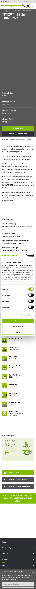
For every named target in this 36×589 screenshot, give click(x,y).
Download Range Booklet (19, 486)
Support (5, 560)
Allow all (18, 321)
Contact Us (31, 1)
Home (3, 11)
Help (3, 565)
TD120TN (5, 198)
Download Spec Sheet (18, 134)
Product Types (7, 548)
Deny (18, 332)
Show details (25, 315)
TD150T (14, 198)
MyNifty (28, 6)
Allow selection (18, 326)
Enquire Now (18, 128)
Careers (5, 554)
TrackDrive (18, 11)
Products (10, 11)
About (4, 542)
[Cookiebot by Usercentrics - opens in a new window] (25, 255)
